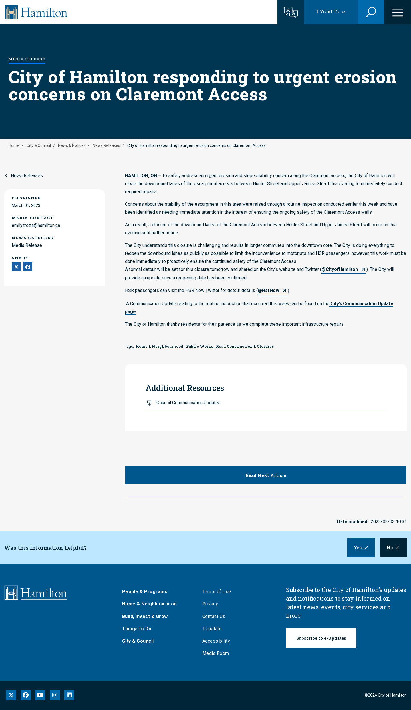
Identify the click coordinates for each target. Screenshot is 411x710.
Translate (213, 628)
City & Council (39, 145)
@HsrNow (268, 290)
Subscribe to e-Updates (321, 638)
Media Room (216, 653)
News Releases (106, 145)
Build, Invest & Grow (145, 616)
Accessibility (217, 641)
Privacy (211, 604)
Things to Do (137, 628)
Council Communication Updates (188, 402)
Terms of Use (217, 591)
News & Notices (72, 145)
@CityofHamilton (339, 269)
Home (14, 145)
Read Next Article (265, 475)
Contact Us (214, 616)
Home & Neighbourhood (150, 604)
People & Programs (145, 591)
